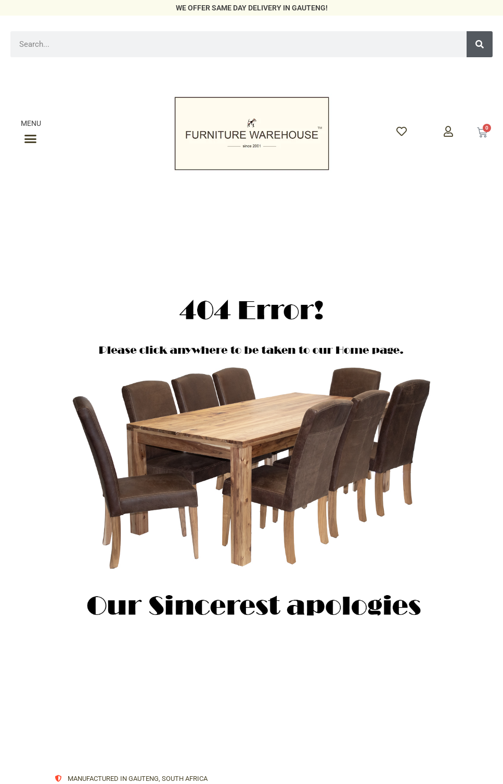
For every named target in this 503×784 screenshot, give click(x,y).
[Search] (480, 44)
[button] (31, 139)
